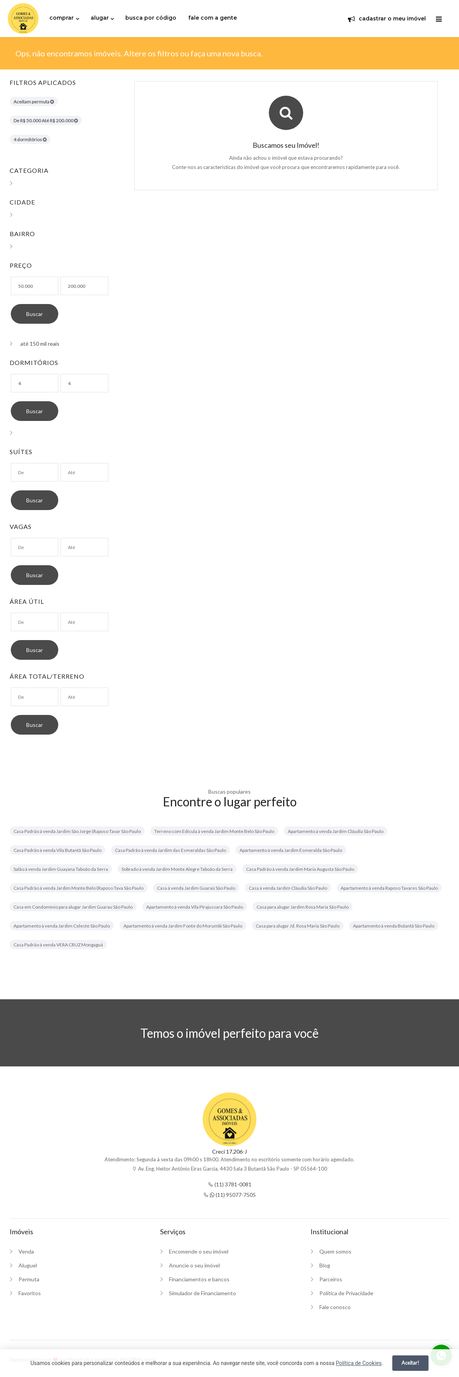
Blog (324, 1265)
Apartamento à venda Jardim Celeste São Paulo (62, 926)
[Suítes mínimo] (34, 472)
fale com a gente (212, 17)
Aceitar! (410, 1363)
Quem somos (335, 1251)
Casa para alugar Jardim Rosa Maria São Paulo (302, 907)
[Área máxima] (84, 622)
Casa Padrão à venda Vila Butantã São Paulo (57, 850)
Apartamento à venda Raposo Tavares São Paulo (389, 888)
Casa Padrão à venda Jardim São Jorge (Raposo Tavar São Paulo (77, 831)
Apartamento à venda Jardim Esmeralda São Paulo (291, 850)
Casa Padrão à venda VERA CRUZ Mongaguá (58, 945)
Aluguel (28, 1265)
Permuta (29, 1279)
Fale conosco (335, 1307)
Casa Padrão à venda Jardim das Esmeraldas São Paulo (170, 850)
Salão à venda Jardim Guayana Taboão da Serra (61, 869)
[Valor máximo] (84, 286)
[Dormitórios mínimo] (34, 383)
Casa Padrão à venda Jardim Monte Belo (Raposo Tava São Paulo (78, 888)
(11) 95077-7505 (229, 1194)
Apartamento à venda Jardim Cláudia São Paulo (335, 831)
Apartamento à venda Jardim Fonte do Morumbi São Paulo (182, 926)
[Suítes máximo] (84, 472)
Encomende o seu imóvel (198, 1251)
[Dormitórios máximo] (84, 383)
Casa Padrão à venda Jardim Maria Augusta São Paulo (300, 869)
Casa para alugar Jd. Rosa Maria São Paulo (297, 926)
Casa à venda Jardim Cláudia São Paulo (288, 888)
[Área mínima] (34, 622)
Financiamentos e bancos (199, 1279)
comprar (61, 17)
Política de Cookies (358, 1363)
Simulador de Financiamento (202, 1293)
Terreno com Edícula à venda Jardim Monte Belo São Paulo (214, 831)
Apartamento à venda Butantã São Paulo (393, 926)
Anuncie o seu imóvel (194, 1265)
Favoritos (30, 1293)
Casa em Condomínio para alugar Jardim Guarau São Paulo (73, 907)
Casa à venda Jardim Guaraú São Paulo (196, 888)
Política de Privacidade (346, 1293)
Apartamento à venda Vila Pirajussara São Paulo (194, 907)
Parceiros (330, 1279)
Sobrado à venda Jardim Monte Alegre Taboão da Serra (177, 869)
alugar (100, 17)
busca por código (150, 17)
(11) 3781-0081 (229, 1184)
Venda (26, 1251)
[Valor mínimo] (34, 286)
